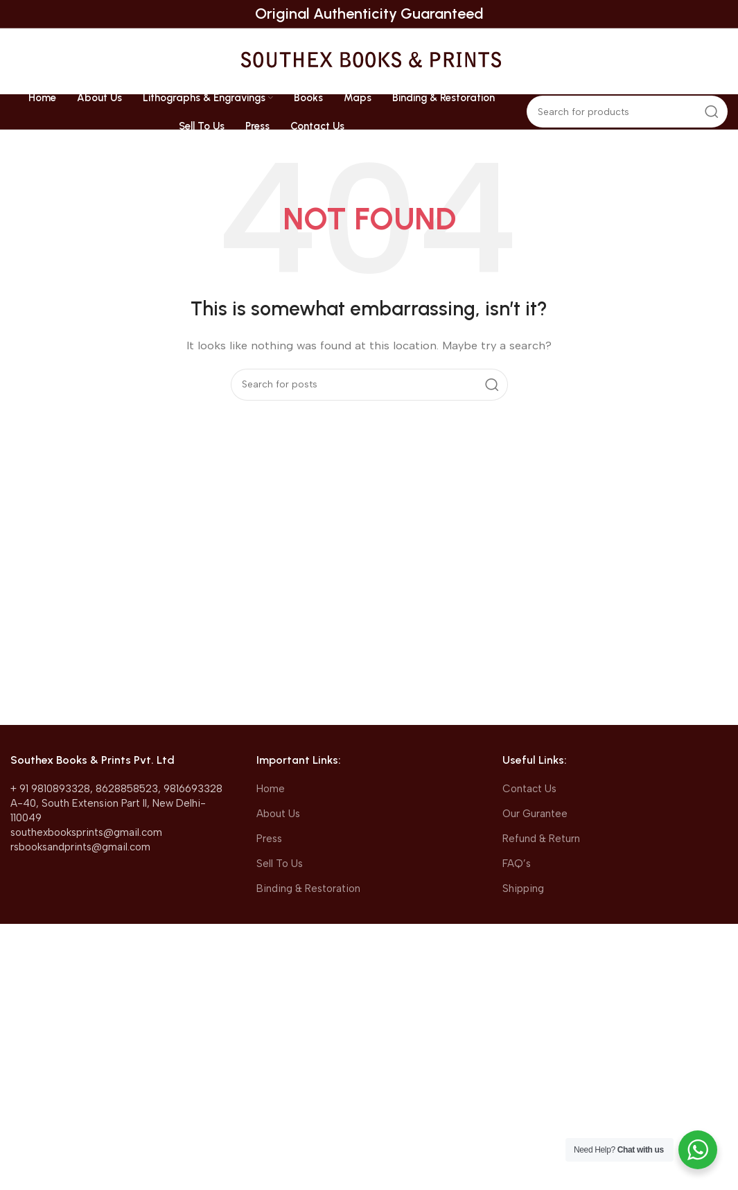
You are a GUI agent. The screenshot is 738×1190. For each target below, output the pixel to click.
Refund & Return (541, 838)
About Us (278, 813)
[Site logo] (369, 60)
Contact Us (529, 788)
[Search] (627, 112)
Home (270, 788)
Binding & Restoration (308, 888)
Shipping (523, 888)
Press (269, 838)
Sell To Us (279, 863)
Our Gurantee (535, 813)
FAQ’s (516, 863)
